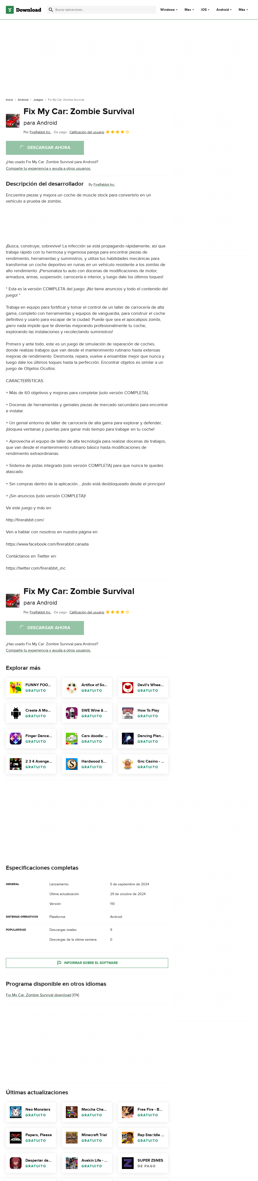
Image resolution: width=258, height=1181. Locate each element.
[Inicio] (9, 99)
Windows (167, 10)
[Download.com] (23, 10)
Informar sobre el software (87, 963)
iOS (204, 10)
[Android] (23, 99)
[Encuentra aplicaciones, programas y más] (101, 10)
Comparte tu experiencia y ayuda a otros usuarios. (48, 168)
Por (37, 132)
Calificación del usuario (100, 131)
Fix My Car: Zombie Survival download (38, 995)
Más (244, 10)
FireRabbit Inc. (104, 185)
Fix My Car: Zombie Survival (78, 116)
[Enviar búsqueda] (51, 10)
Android (222, 10)
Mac (188, 10)
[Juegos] (38, 99)
